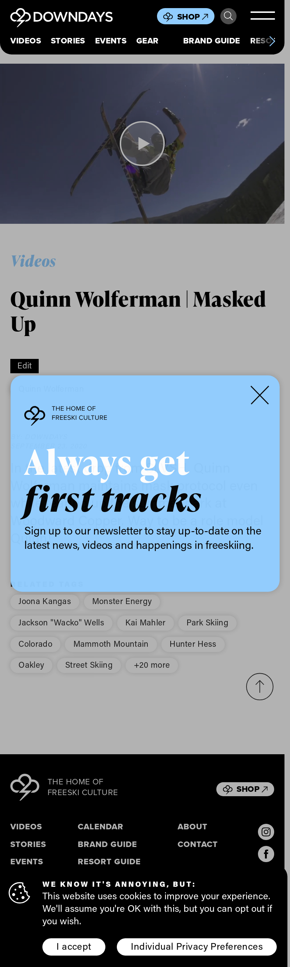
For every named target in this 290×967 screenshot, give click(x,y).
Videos (25, 40)
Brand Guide (211, 40)
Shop (192, 17)
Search (228, 16)
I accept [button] (73, 946)
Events (111, 40)
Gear (147, 40)
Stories (68, 40)
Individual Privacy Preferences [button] (197, 946)
